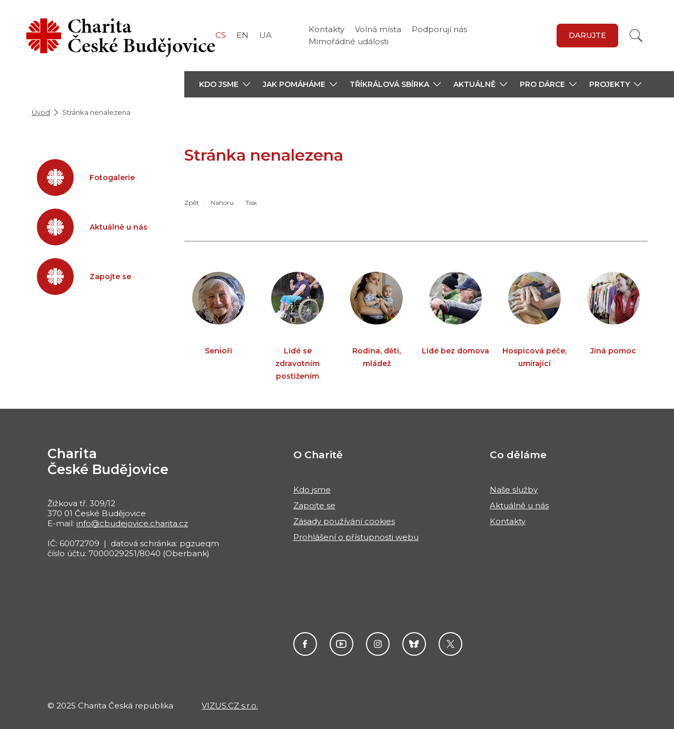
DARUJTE (587, 35)
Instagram (378, 644)
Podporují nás (439, 29)
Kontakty (326, 29)
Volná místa (378, 29)
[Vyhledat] (636, 35)
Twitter (450, 644)
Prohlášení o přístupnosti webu (356, 537)
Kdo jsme (312, 490)
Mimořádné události (349, 41)
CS (220, 35)
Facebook (305, 644)
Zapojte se (314, 505)
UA (265, 35)
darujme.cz (414, 644)
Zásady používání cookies (344, 521)
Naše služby (514, 490)
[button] (224, 84)
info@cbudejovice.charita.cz (132, 523)
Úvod (41, 112)
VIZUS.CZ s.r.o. (230, 706)
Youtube (341, 644)
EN (242, 35)
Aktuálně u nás (519, 505)
